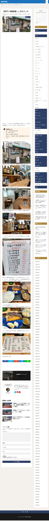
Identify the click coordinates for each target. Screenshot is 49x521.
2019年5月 (37, 469)
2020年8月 (37, 432)
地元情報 (38, 143)
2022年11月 (37, 359)
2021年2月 (37, 415)
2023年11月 (37, 326)
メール (4, 447)
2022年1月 (37, 386)
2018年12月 (37, 483)
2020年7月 (37, 434)
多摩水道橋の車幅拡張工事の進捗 (40, 228)
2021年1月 (37, 418)
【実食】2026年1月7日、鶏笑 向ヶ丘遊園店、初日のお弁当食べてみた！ (40, 218)
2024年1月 (37, 321)
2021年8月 (37, 399)
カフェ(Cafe (38, 57)
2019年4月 (37, 472)
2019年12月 (37, 451)
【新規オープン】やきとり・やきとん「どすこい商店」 (21, 411)
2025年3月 (37, 288)
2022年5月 (37, 375)
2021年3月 (37, 413)
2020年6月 (37, 437)
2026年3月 (37, 261)
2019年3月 (37, 475)
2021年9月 (37, 396)
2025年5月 (37, 283)
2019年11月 (37, 453)
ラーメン (38, 71)
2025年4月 (37, 285)
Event (37, 30)
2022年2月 (37, 383)
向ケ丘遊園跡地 (39, 141)
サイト (3, 451)
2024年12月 (37, 294)
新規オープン (38, 157)
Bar (37, 38)
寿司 (37, 84)
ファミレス (38, 68)
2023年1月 (37, 353)
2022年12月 (37, 356)
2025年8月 (37, 275)
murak (37, 237)
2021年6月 (37, 405)
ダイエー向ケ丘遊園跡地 (40, 124)
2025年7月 (37, 277)
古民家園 (38, 170)
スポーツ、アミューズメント (40, 119)
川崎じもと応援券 (39, 149)
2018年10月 (37, 488)
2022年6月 (37, 372)
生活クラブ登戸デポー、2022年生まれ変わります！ (21, 417)
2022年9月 (37, 364)
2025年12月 (37, 267)
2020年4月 (37, 442)
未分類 (37, 160)
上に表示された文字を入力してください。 (10, 457)
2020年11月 (37, 423)
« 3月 (37, 22)
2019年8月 (37, 461)
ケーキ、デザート (39, 60)
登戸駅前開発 (38, 181)
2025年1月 (37, 291)
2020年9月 (37, 429)
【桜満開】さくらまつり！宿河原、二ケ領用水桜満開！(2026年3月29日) (40, 201)
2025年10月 (37, 269)
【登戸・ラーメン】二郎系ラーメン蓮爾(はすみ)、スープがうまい (40, 251)
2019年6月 (37, 467)
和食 (37, 79)
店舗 (37, 151)
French (37, 41)
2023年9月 (37, 331)
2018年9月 (37, 491)
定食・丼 (9, 4)
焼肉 (37, 95)
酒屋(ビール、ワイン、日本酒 (40, 101)
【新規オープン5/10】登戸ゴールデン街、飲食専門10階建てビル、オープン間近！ (21, 405)
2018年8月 (37, 494)
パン (37, 65)
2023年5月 (37, 342)
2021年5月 (37, 407)
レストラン (38, 73)
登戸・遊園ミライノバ (40, 178)
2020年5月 (37, 440)
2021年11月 (37, 391)
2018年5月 (37, 502)
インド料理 (38, 52)
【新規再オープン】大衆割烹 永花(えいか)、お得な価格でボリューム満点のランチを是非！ (40, 234)
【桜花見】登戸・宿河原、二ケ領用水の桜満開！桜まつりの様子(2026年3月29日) (40, 196)
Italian (37, 43)
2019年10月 (37, 456)
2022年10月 (37, 361)
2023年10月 (37, 329)
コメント (4, 431)
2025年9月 (37, 272)
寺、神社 (38, 146)
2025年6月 (37, 280)
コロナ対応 (38, 115)
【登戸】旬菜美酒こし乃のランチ (17, 4)
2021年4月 (37, 410)
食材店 (37, 107)
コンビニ (38, 62)
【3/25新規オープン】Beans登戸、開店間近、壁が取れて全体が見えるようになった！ (40, 213)
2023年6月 (37, 340)
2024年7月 (37, 304)
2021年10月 (37, 394)
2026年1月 (37, 264)
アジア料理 (38, 49)
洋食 (37, 92)
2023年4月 (37, 345)
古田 (37, 229)
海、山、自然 (38, 162)
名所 (37, 138)
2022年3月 (37, 380)
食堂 (37, 104)
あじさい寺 (38, 112)
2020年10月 (37, 426)
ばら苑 (37, 168)
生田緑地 (38, 165)
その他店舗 (38, 122)
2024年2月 (37, 318)
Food (6, 4)
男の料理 (38, 173)
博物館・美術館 (39, 135)
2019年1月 (37, 480)
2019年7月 (37, 464)
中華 (37, 76)
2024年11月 (37, 296)
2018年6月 (37, 499)
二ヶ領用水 (38, 130)
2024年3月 (37, 315)
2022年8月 (37, 367)
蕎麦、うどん (38, 98)
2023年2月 (37, 350)
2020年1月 (37, 448)
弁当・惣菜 (38, 89)
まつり (37, 33)
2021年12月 (37, 388)
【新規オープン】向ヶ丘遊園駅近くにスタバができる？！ (40, 240)
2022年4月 (37, 377)
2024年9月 (37, 299)
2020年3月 (37, 445)
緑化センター (38, 132)
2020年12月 (37, 421)
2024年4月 (37, 313)
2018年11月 (37, 486)
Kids (37, 110)
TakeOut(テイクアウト (40, 46)
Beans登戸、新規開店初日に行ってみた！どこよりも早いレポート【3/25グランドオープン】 (41, 207)
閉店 (37, 187)
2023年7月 (37, 337)
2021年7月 (37, 402)
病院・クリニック (39, 176)
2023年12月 (37, 323)
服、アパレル (38, 154)
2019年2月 (37, 478)
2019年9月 (37, 459)
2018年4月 (37, 505)
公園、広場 (38, 127)
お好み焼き (38, 54)
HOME (3, 4)
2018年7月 (37, 497)
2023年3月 (37, 348)
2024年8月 (37, 302)
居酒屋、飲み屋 (10, 403)
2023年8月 (37, 334)
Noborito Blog (4, 1)
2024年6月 (37, 307)
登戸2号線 (38, 184)
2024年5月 (37, 310)
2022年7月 (37, 369)
